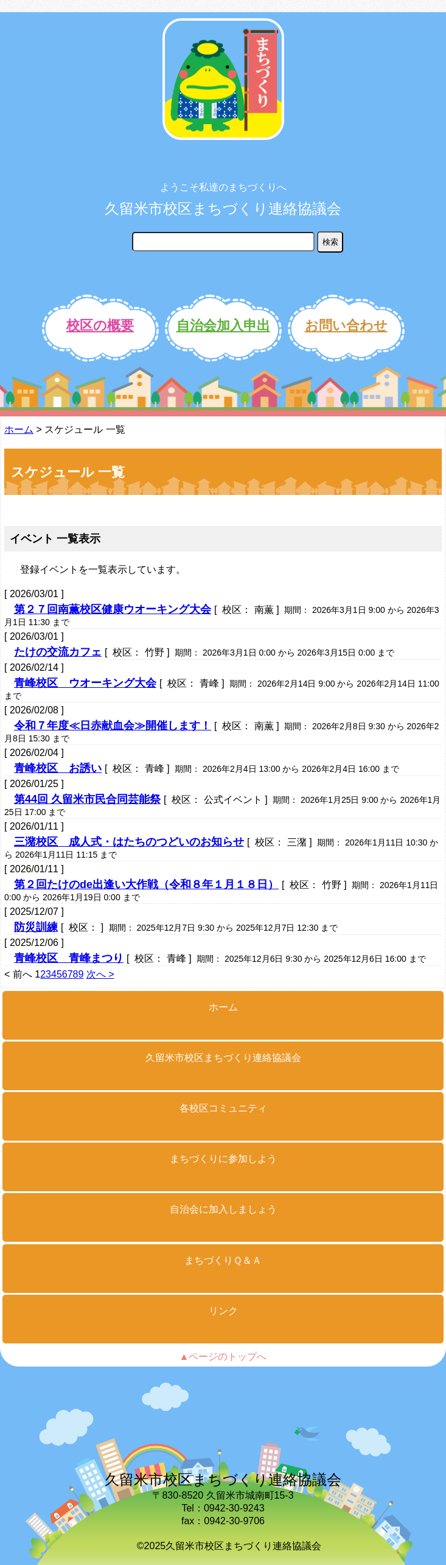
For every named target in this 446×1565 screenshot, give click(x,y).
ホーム (18, 429)
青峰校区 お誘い (58, 768)
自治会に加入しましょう (223, 1209)
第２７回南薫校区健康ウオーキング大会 (112, 609)
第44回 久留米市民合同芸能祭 (87, 799)
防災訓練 (36, 927)
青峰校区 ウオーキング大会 (85, 683)
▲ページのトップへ (223, 1356)
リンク (223, 1311)
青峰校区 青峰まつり (69, 958)
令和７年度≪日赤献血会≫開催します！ (112, 725)
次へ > (100, 974)
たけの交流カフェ (58, 652)
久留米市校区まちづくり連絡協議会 (223, 208)
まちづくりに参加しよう (223, 1159)
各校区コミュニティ (223, 1108)
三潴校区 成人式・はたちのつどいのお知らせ (129, 842)
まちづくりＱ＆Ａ (223, 1260)
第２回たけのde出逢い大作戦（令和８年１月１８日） (146, 884)
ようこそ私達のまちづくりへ (223, 187)
